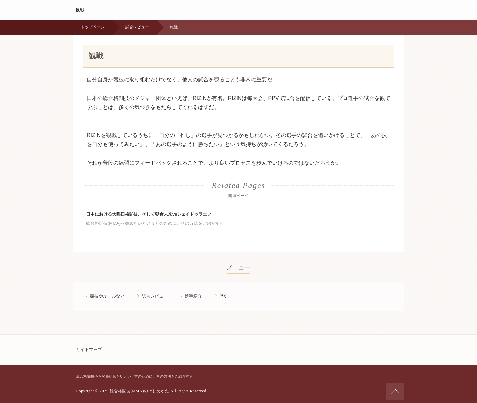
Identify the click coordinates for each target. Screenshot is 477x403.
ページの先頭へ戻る (395, 391)
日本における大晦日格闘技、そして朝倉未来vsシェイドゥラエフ (148, 214)
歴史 (223, 296)
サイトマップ (89, 349)
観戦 (80, 9)
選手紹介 (193, 296)
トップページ (93, 27)
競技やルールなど (107, 296)
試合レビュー (137, 27)
